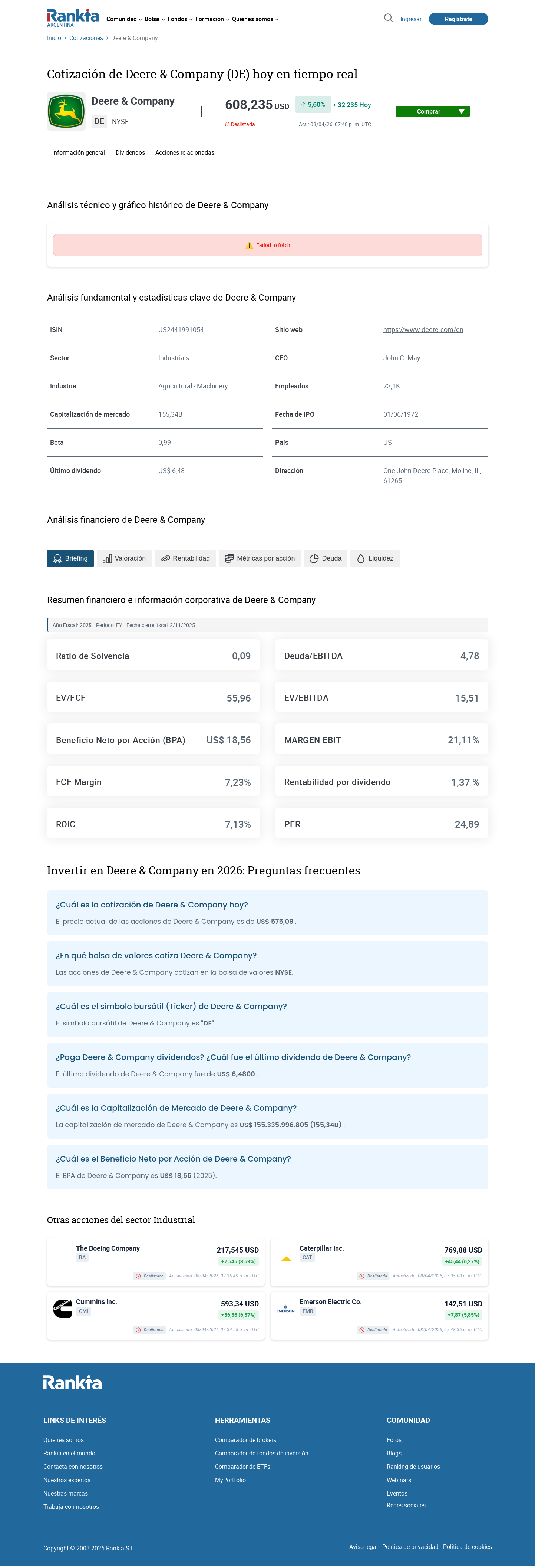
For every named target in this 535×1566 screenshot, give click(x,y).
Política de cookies (467, 1547)
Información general (78, 152)
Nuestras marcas (65, 1493)
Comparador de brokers (245, 1440)
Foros (394, 1440)
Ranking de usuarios (413, 1466)
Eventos (397, 1493)
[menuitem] (124, 19)
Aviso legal (363, 1547)
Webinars (399, 1480)
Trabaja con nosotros (71, 1507)
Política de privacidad (410, 1547)
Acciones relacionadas (184, 152)
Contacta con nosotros (73, 1466)
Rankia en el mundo (69, 1453)
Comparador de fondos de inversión (261, 1453)
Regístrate (458, 19)
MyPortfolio (230, 1480)
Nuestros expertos (66, 1480)
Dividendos (130, 152)
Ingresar (411, 19)
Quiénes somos (63, 1440)
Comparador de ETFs (242, 1466)
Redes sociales (406, 1505)
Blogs (394, 1453)
